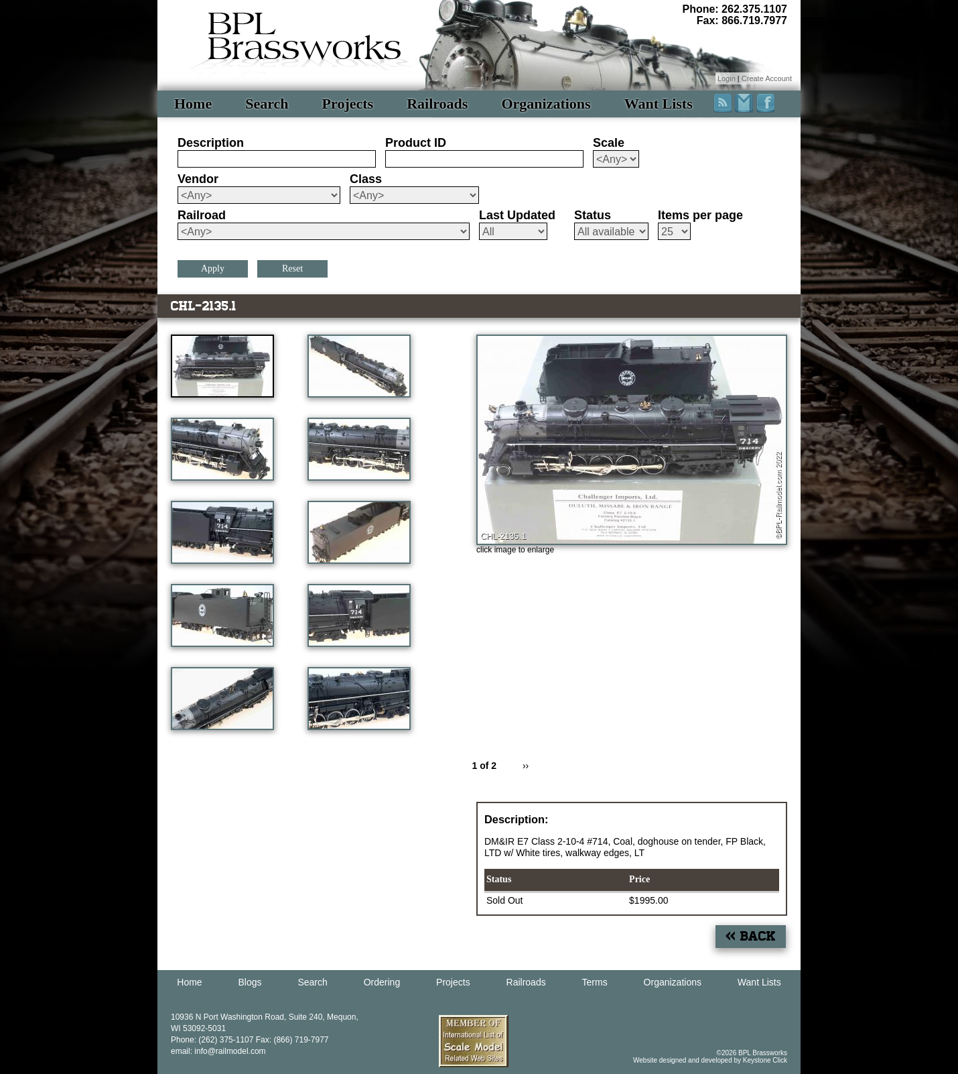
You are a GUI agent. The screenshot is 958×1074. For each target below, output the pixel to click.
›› (526, 765)
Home (193, 103)
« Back (751, 936)
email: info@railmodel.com (218, 1051)
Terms (595, 982)
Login (726, 78)
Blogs (250, 982)
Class (366, 179)
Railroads (437, 103)
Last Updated (517, 215)
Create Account (767, 78)
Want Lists (658, 103)
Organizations (545, 103)
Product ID (415, 143)
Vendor (198, 179)
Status (592, 215)
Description (211, 143)
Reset (292, 268)
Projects (348, 103)
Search (266, 103)
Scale (608, 143)
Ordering (382, 982)
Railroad (202, 215)
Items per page (700, 215)
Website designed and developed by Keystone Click (710, 1060)
